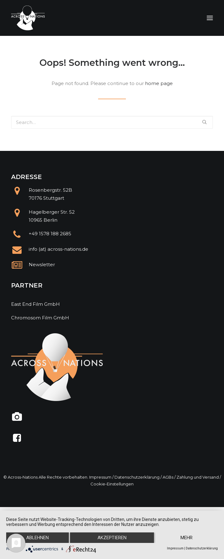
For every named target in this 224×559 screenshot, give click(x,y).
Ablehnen (37, 537)
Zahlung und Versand (197, 477)
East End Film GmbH (35, 304)
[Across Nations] (28, 18)
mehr (186, 537)
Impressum (100, 477)
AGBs (168, 477)
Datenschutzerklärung (137, 477)
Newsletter (42, 264)
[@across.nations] (17, 419)
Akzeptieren (112, 537)
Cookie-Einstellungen (112, 483)
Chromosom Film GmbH (40, 318)
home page (159, 83)
